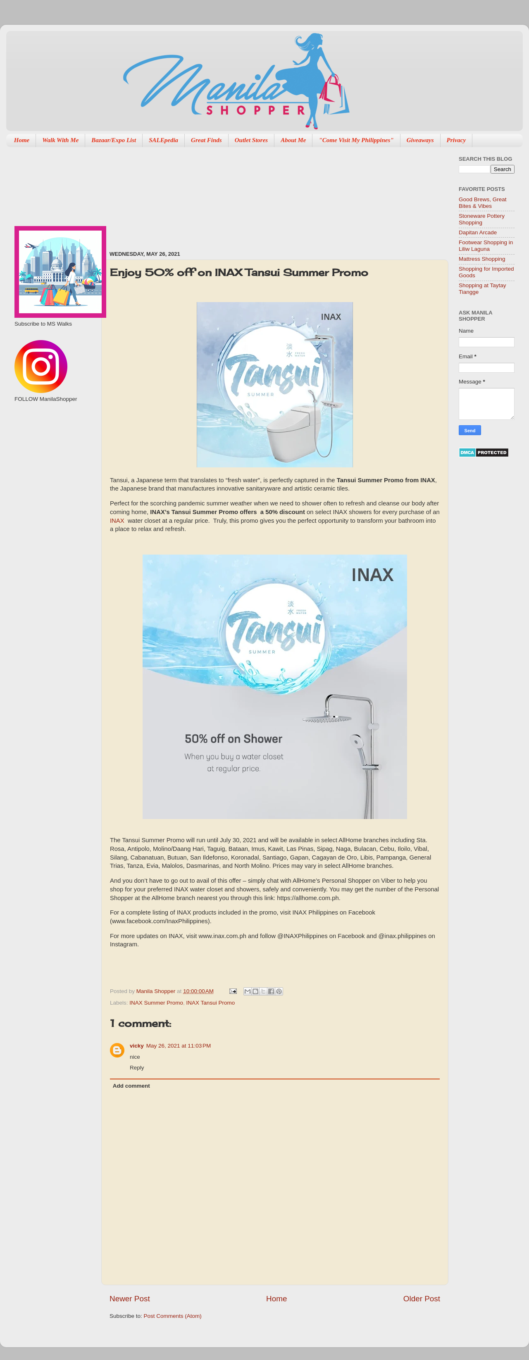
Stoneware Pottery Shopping (482, 219)
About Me (293, 140)
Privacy (456, 140)
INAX (117, 520)
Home (22, 140)
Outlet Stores (251, 140)
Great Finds (206, 140)
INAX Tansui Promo (210, 1003)
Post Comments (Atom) (173, 1316)
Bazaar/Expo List (113, 140)
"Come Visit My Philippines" (356, 140)
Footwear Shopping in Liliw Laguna (486, 245)
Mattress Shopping (482, 259)
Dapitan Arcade (478, 232)
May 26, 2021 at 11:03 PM (178, 1046)
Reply (137, 1068)
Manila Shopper (156, 991)
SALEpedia (163, 140)
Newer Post (130, 1298)
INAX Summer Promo (156, 1003)
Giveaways (420, 140)
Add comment (131, 1086)
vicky (137, 1046)
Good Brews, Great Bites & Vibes (483, 202)
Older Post (421, 1298)
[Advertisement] (158, 194)
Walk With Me (60, 140)
